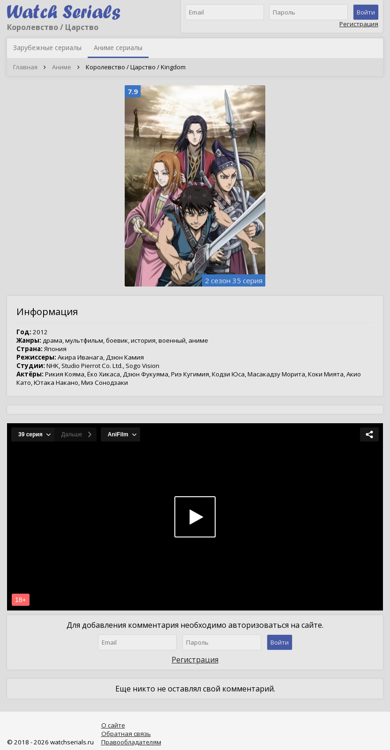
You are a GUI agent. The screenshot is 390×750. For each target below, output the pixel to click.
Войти (366, 12)
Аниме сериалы (118, 47)
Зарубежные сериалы (47, 47)
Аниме (61, 67)
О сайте (113, 725)
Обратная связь (126, 733)
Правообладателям (131, 742)
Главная (25, 67)
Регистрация (358, 24)
